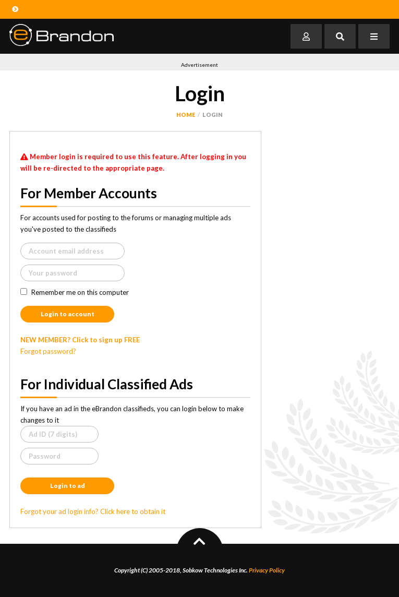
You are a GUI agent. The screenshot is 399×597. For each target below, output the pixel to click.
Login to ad (67, 485)
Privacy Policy (267, 570)
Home (185, 114)
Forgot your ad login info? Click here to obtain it (92, 511)
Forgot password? (48, 351)
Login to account (67, 314)
